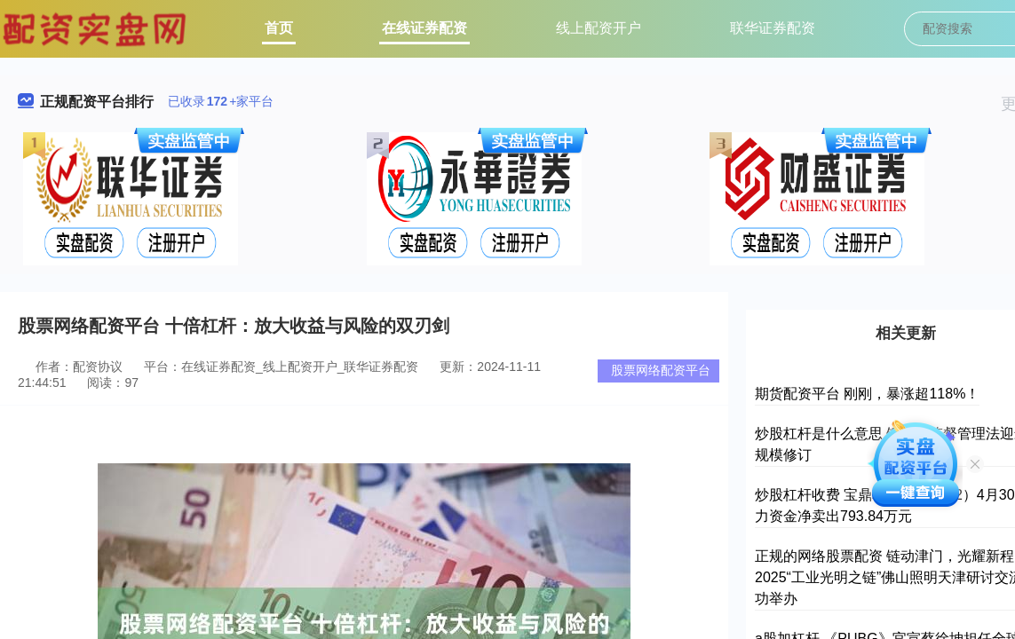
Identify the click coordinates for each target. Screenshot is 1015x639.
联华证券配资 (772, 28)
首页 (279, 28)
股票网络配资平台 (660, 370)
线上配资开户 (598, 28)
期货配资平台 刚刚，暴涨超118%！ (867, 393)
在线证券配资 (424, 28)
